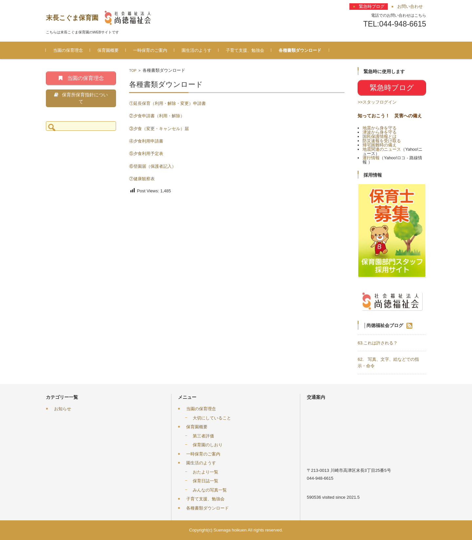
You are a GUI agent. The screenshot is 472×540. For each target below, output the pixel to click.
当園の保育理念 (68, 50)
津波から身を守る (380, 132)
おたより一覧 (205, 472)
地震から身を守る (380, 127)
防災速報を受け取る (382, 140)
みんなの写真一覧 (210, 490)
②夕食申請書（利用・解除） (157, 115)
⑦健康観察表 (142, 178)
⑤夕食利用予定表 (146, 153)
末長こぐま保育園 (72, 17)
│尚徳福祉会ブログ (383, 325)
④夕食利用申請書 (146, 141)
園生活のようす (196, 50)
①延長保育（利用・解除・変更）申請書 (167, 103)
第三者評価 (203, 436)
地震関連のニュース (382, 149)
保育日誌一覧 (205, 480)
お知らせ (62, 408)
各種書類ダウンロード (300, 50)
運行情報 (371, 157)
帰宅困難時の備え (380, 145)
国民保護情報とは (380, 136)
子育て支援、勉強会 (245, 50)
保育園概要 (108, 50)
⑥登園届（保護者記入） (152, 166)
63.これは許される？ (378, 342)
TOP (132, 70)
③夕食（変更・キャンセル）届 (159, 128)
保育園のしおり (208, 444)
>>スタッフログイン (377, 102)
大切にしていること (212, 417)
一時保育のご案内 (150, 50)
